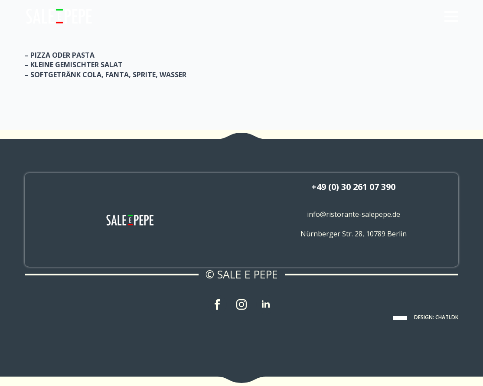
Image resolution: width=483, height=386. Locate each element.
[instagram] (241, 304)
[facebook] (217, 304)
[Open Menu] (451, 16)
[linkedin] (265, 304)
